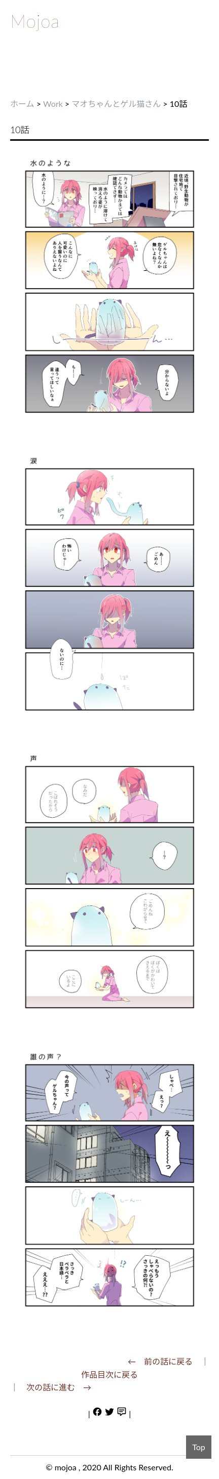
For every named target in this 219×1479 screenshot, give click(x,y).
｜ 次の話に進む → (50, 1387)
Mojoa (35, 20)
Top (198, 1447)
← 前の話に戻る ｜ (168, 1361)
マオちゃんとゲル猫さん (116, 103)
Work (53, 103)
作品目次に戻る (109, 1374)
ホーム (22, 103)
